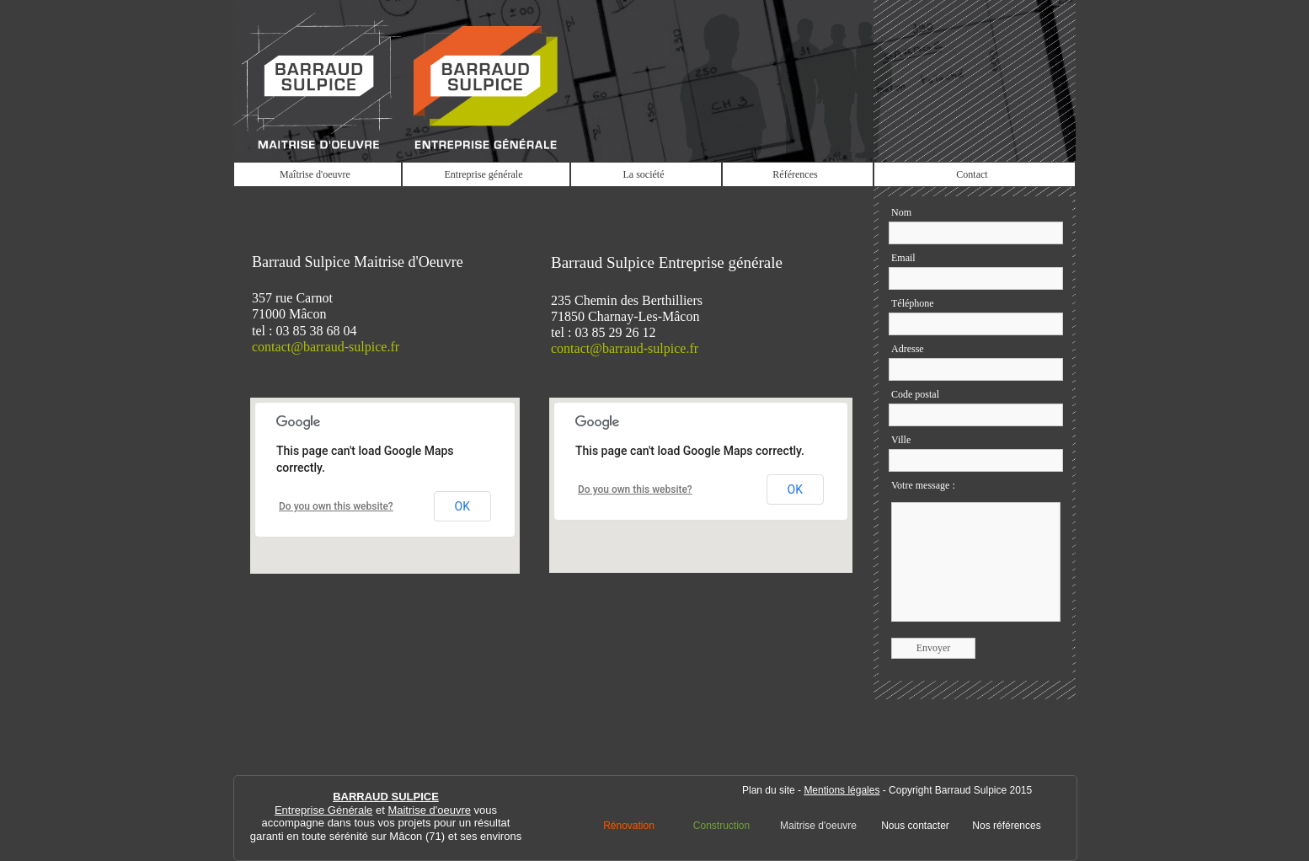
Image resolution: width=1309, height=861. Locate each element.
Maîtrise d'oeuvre (315, 174)
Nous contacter (915, 826)
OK (795, 489)
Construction (721, 826)
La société (644, 174)
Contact (971, 174)
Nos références (1006, 826)
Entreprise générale (484, 174)
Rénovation (628, 826)
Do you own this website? (635, 489)
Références (794, 174)
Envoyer (933, 648)
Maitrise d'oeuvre (818, 826)
